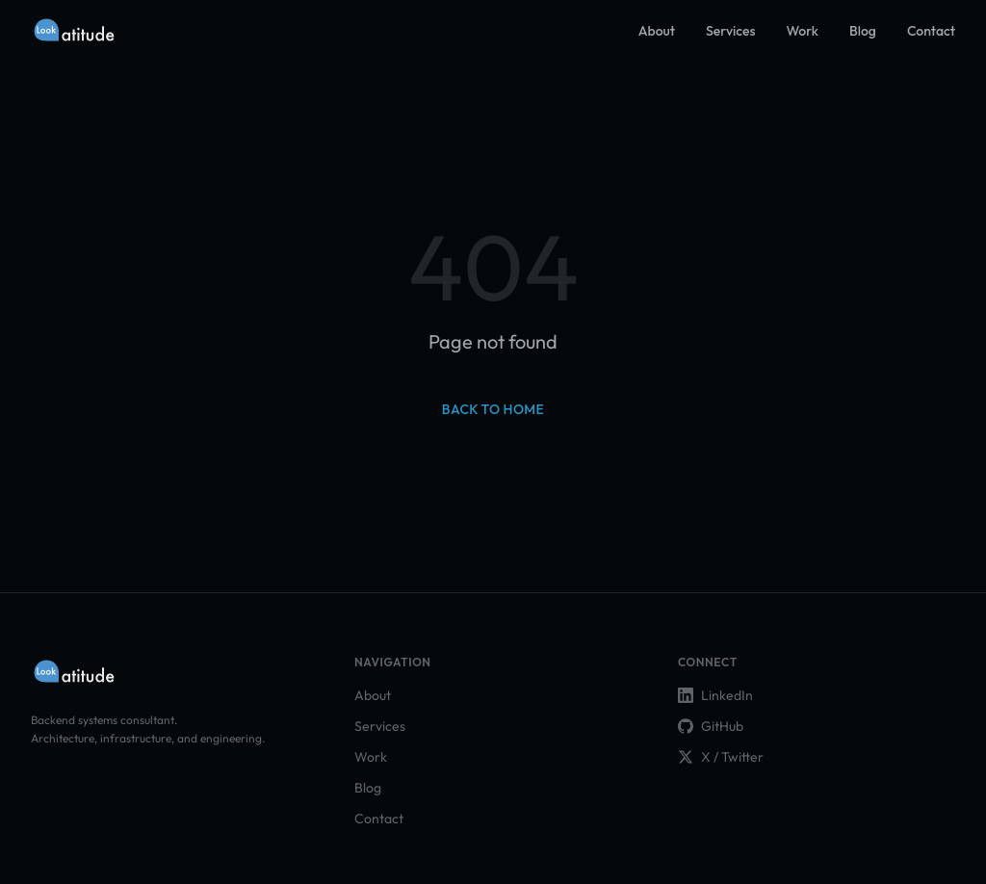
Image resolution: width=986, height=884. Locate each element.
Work (803, 30)
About (656, 30)
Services (730, 30)
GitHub (710, 726)
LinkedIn (715, 695)
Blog (862, 30)
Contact (931, 30)
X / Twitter (721, 757)
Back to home (493, 409)
